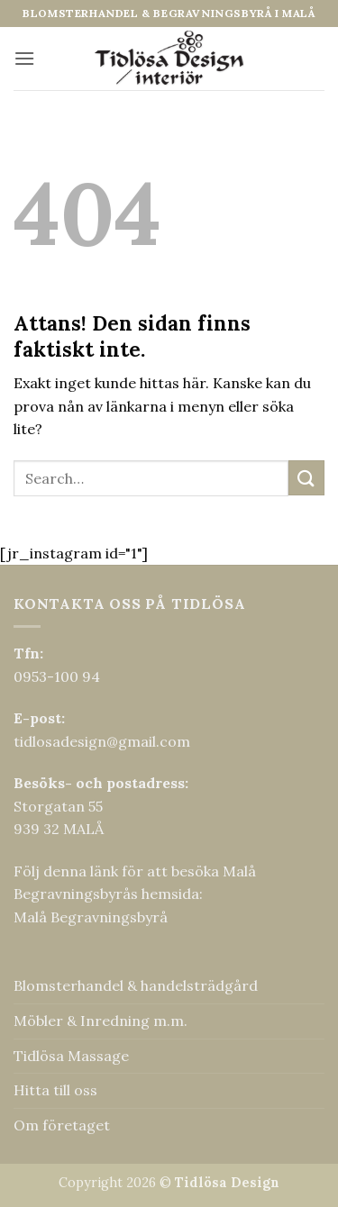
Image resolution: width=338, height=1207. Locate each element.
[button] (24, 58)
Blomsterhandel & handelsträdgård (136, 985)
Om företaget (62, 1125)
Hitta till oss (55, 1090)
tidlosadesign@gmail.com (102, 741)
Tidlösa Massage (71, 1056)
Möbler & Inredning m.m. (100, 1021)
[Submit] (306, 477)
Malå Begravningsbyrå (91, 917)
